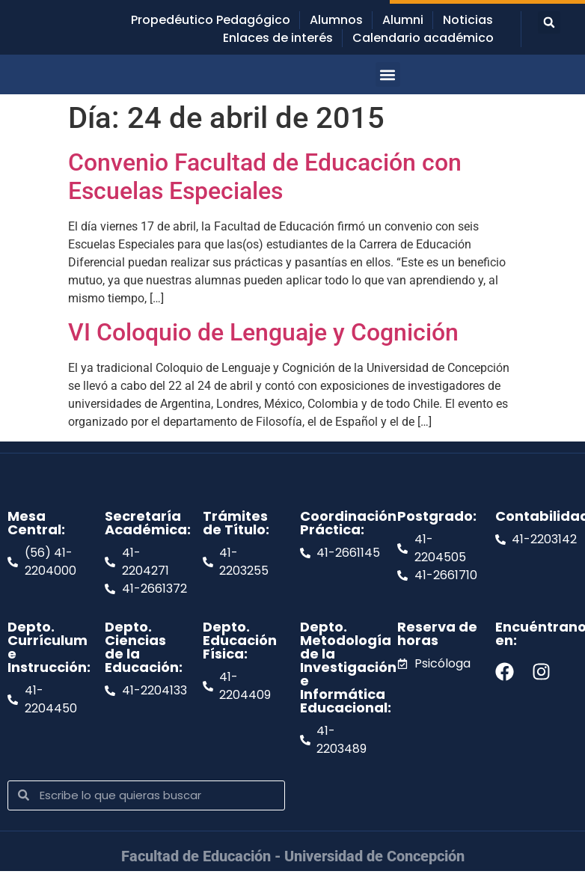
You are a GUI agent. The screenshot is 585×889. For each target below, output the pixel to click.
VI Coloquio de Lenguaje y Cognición (263, 332)
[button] (549, 22)
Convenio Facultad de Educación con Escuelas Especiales (265, 176)
